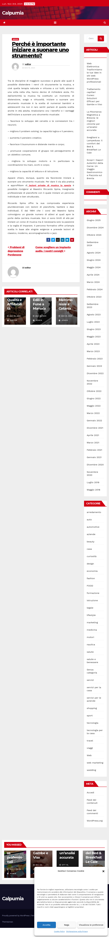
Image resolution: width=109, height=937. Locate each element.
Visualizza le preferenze (91, 925)
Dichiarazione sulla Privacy (77, 931)
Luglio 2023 (93, 322)
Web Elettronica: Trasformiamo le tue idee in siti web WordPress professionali (94, 72)
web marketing (95, 762)
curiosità (91, 556)
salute (90, 652)
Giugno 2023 (94, 329)
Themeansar (7, 922)
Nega (66, 925)
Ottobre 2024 (94, 235)
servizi (15, 39)
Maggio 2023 (94, 336)
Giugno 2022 (94, 398)
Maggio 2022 (94, 405)
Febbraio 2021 (94, 450)
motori (90, 637)
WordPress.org (95, 820)
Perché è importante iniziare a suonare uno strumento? (40, 50)
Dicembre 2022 (95, 373)
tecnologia (92, 723)
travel (90, 740)
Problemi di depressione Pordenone (16, 251)
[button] (103, 871)
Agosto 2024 (94, 252)
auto (89, 519)
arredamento (94, 512)
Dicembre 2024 (95, 227)
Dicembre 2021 (95, 428)
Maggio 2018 (93, 489)
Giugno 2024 (94, 260)
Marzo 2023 (93, 351)
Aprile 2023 (93, 344)
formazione (93, 593)
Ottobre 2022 (94, 391)
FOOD (90, 585)
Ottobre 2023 (94, 296)
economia (92, 571)
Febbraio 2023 (95, 358)
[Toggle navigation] (55, 23)
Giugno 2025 (94, 220)
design (90, 563)
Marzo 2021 (93, 442)
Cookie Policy (59, 931)
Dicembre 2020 (95, 464)
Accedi (90, 792)
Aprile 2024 (93, 274)
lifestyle (91, 615)
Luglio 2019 (93, 482)
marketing (92, 622)
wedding (91, 770)
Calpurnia (13, 13)
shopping (92, 708)
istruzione (92, 600)
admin (37, 320)
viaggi (90, 748)
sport (90, 715)
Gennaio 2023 (94, 366)
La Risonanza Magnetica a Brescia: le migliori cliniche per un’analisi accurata (94, 120)
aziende (91, 534)
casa (89, 549)
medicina (92, 630)
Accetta (46, 925)
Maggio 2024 (94, 267)
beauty (90, 541)
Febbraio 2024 (95, 289)
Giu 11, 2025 (15, 869)
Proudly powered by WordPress (16, 916)
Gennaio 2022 (94, 420)
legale (90, 607)
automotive (93, 527)
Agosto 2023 (94, 314)
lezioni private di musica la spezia (49, 185)
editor (28, 64)
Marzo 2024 (93, 282)
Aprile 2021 (93, 435)
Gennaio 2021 (94, 457)
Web (89, 755)
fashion (91, 578)
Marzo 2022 (93, 413)
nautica (91, 644)
